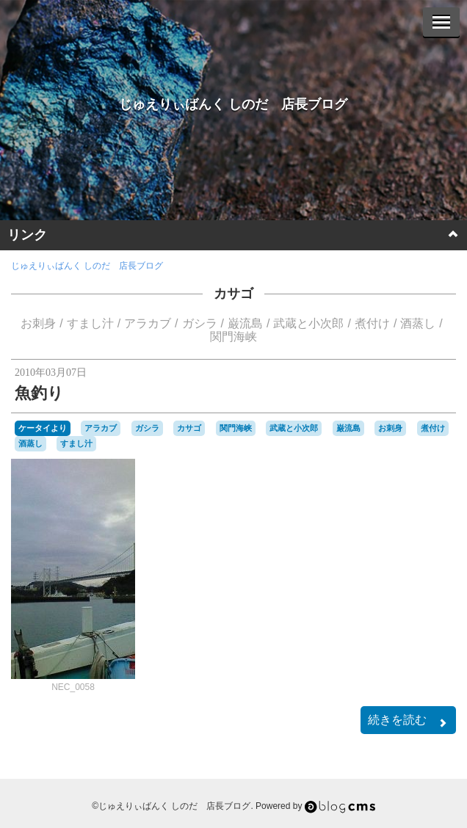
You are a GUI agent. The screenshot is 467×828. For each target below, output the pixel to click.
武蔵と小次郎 (308, 323)
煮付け (372, 323)
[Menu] (441, 22)
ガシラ (199, 323)
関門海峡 (233, 336)
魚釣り (39, 393)
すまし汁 (90, 323)
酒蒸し (417, 323)
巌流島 (245, 323)
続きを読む (408, 721)
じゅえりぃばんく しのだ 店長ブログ (233, 104)
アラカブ (147, 323)
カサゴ (233, 293)
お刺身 (38, 323)
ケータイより (42, 428)
